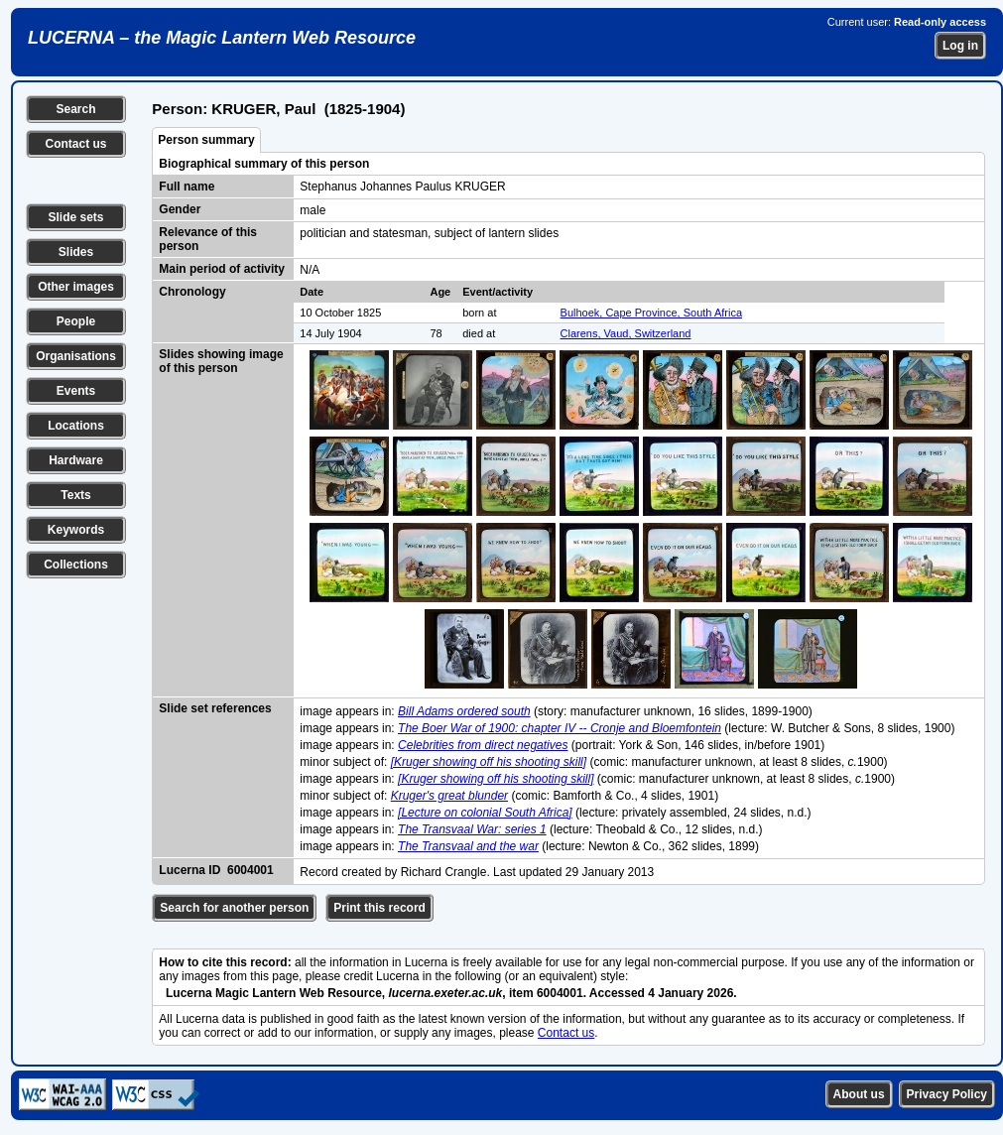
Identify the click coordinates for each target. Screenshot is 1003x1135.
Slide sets (75, 217)
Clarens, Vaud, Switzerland (626, 333)
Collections (76, 564)
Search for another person (234, 908)
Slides (76, 252)
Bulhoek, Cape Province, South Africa (651, 312)
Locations (76, 426)
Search (75, 109)
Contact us (75, 144)
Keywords (76, 530)
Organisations (76, 356)
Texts (75, 495)
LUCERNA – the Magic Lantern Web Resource (222, 38)
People (76, 321)
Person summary (206, 140)
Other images (76, 287)
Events (76, 391)
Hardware (76, 460)
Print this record (379, 908)
